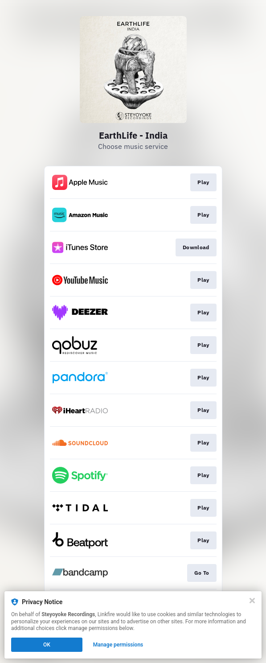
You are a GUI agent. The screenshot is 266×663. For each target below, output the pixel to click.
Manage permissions (118, 645)
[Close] (252, 600)
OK (46, 645)
